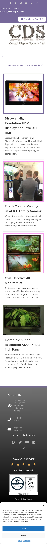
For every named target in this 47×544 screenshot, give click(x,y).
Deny (23, 535)
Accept (23, 528)
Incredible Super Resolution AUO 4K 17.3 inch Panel (23, 345)
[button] (43, 505)
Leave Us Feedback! (23, 459)
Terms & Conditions (23, 499)
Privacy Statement (24, 541)
